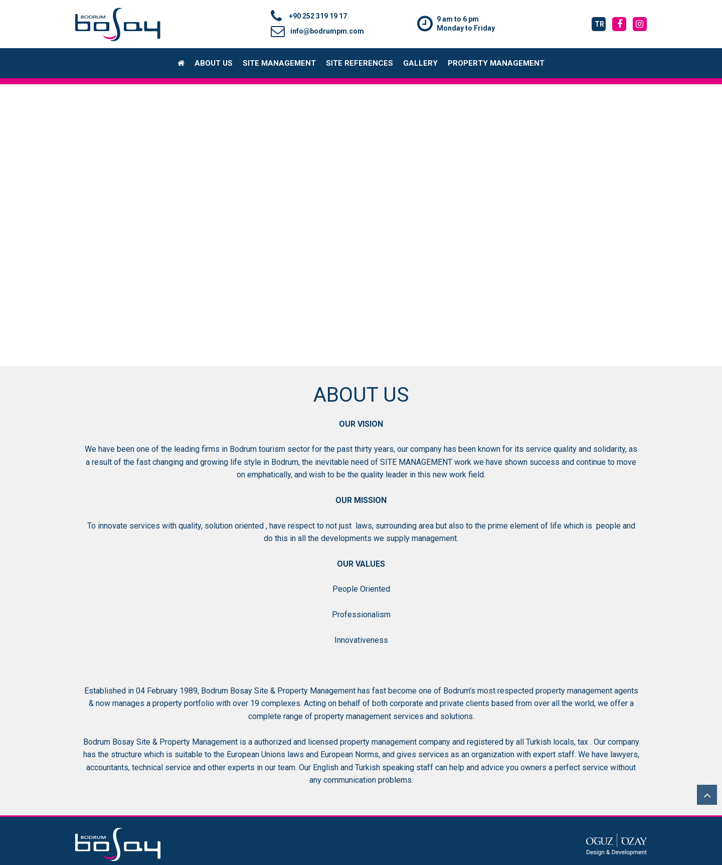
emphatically (269, 474)
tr (599, 24)
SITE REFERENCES (359, 63)
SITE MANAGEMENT (279, 63)
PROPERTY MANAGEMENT (496, 63)
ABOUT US (214, 63)
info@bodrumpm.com (317, 31)
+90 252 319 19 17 (309, 16)
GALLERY (420, 63)
